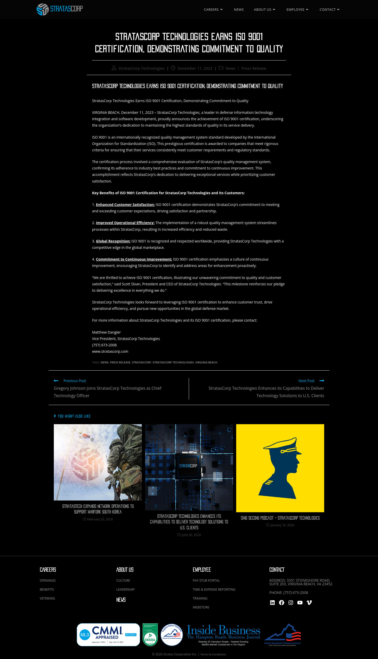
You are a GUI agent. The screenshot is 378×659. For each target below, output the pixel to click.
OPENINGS (49, 580)
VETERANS (48, 597)
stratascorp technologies (173, 362)
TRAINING (201, 597)
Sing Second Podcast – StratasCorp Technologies (280, 518)
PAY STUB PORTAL (208, 580)
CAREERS (48, 570)
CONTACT (276, 570)
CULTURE (124, 580)
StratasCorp (141, 362)
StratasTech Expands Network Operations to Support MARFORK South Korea (98, 509)
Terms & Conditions (213, 653)
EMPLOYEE (202, 570)
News (230, 68)
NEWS (120, 599)
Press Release (254, 68)
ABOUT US (124, 570)
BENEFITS (48, 589)
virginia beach (206, 362)
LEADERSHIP (126, 589)
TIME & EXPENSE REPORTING (217, 589)
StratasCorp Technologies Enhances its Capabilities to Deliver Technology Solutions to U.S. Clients (189, 522)
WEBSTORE (202, 606)
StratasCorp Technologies (142, 68)
